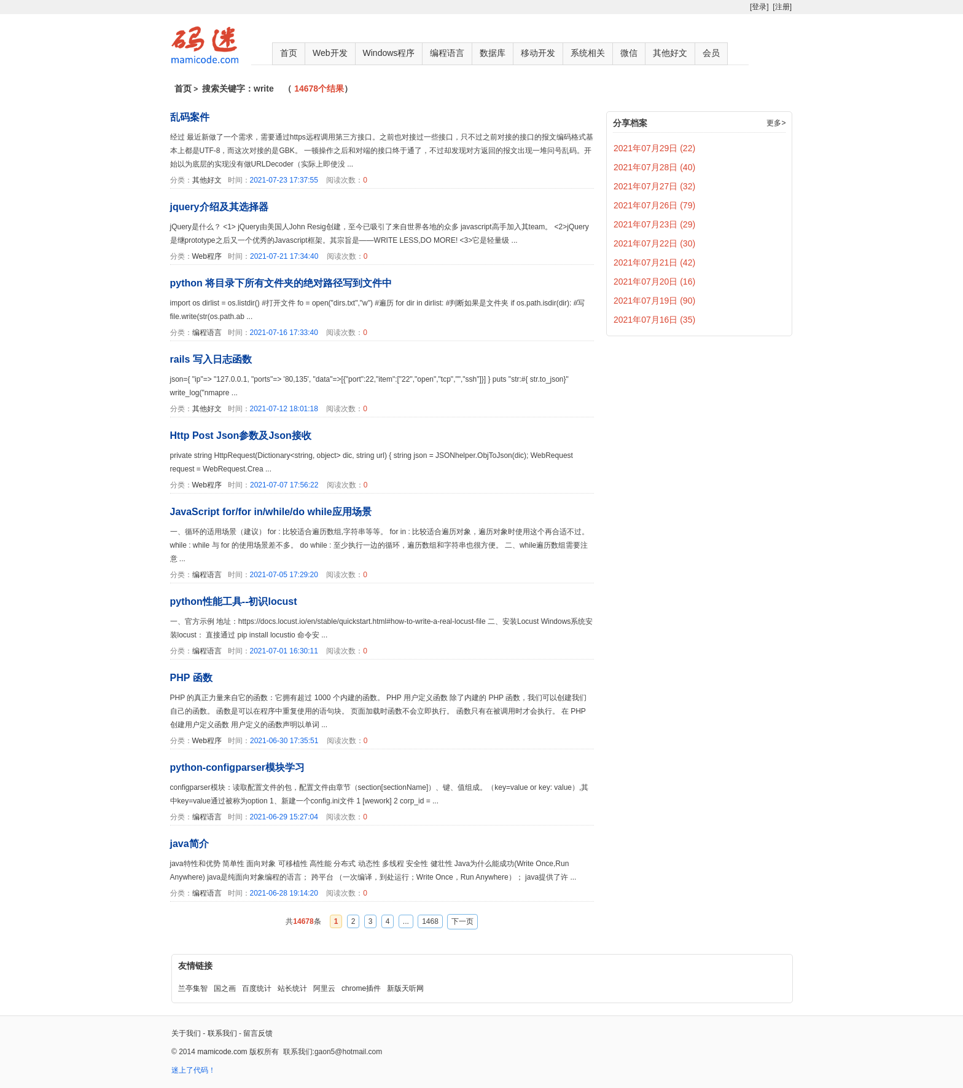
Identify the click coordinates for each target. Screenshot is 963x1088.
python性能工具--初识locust (233, 601)
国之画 (225, 988)
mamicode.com (222, 1051)
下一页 (462, 921)
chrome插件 (361, 988)
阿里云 (324, 988)
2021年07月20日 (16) (654, 281)
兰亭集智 (193, 988)
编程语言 (447, 53)
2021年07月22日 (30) (654, 243)
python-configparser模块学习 (237, 767)
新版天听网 (405, 988)
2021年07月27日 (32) (654, 186)
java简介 (189, 843)
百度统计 (256, 988)
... (406, 921)
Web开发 (330, 53)
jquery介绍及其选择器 (219, 207)
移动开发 (538, 53)
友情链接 (195, 966)
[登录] (759, 6)
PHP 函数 (191, 677)
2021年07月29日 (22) (654, 148)
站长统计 (292, 988)
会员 (711, 53)
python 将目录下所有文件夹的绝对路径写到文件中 (281, 283)
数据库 (492, 53)
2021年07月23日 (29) (654, 224)
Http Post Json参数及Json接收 (240, 435)
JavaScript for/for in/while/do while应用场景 (271, 512)
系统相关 (588, 53)
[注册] (782, 6)
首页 (288, 53)
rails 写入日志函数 (211, 359)
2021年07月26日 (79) (654, 205)
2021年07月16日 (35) (654, 320)
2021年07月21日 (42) (654, 262)
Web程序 (207, 256)
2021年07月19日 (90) (654, 301)
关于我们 (186, 1033)
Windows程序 (389, 53)
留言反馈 (258, 1033)
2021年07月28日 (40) (654, 167)
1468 (430, 921)
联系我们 (222, 1033)
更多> (776, 123)
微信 (628, 53)
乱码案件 (189, 117)
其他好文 (670, 53)
